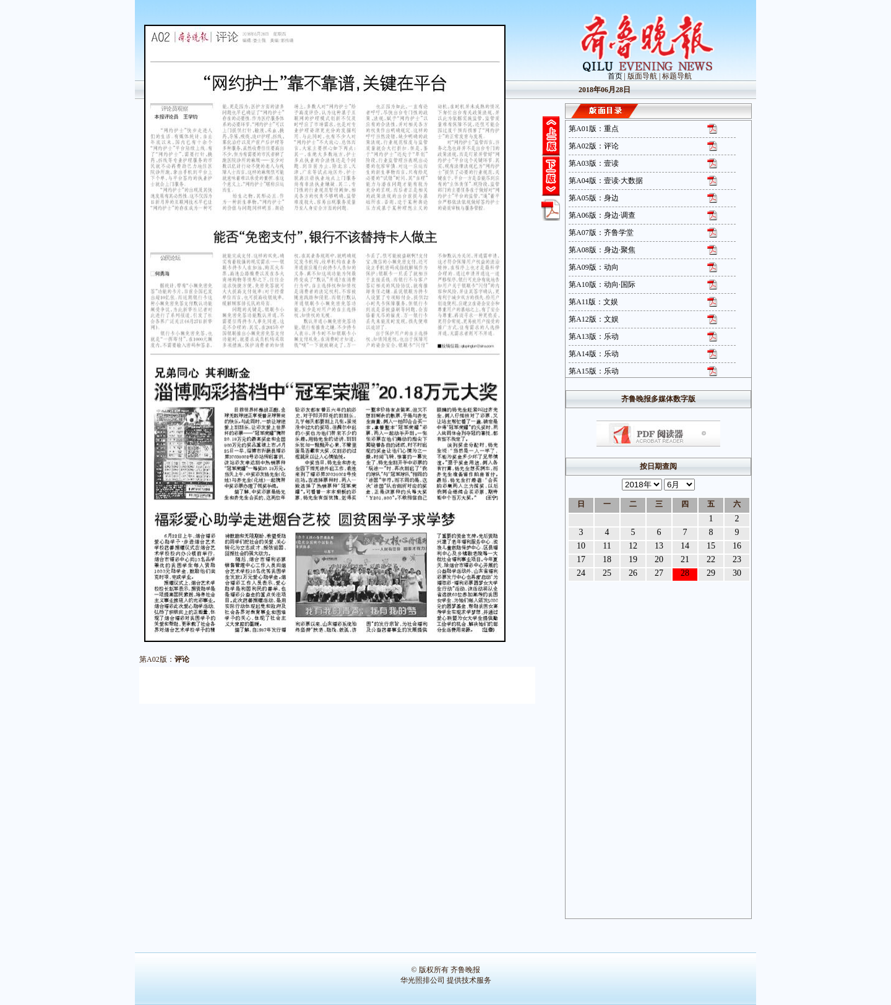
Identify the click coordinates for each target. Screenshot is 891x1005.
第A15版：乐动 (594, 371)
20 (659, 559)
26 (633, 573)
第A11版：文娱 (593, 301)
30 (737, 573)
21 (685, 559)
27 (659, 573)
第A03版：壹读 (594, 163)
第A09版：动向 (594, 267)
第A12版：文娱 (594, 319)
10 (581, 545)
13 (659, 545)
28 (685, 573)
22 (711, 559)
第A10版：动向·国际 (602, 284)
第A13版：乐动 (594, 336)
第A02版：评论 (594, 146)
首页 (615, 76)
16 (737, 545)
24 (581, 573)
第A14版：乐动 (594, 353)
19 (633, 559)
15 (711, 545)
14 (685, 545)
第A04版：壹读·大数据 (606, 180)
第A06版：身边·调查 (602, 215)
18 (607, 559)
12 (633, 545)
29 (711, 573)
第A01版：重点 (594, 128)
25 (607, 573)
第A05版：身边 (594, 198)
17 (581, 559)
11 (607, 545)
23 (737, 559)
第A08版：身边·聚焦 (602, 250)
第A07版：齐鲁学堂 (601, 232)
